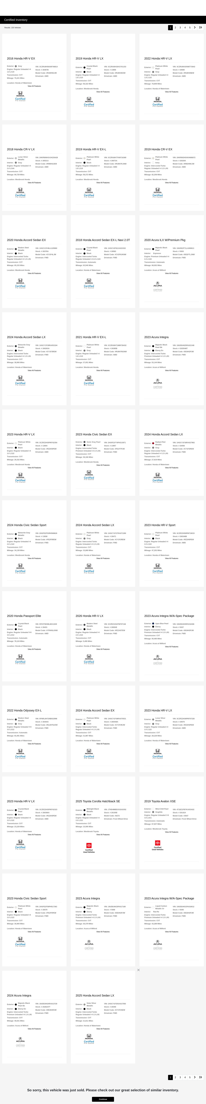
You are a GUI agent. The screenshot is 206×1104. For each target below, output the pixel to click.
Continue (103, 1099)
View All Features (34, 86)
